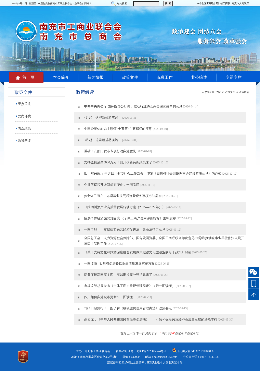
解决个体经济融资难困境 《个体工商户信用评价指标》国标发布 (130, 218)
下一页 (140, 333)
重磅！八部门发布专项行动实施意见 (110, 151)
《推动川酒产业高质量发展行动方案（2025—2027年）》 (124, 207)
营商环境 (24, 116)
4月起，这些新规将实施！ (102, 117)
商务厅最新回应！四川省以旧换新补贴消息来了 (118, 274)
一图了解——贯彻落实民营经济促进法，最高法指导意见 (124, 229)
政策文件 (130, 77)
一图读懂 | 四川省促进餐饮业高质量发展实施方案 (119, 263)
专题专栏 (233, 77)
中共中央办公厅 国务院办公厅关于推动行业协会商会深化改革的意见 (133, 106)
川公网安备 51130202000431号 (193, 351)
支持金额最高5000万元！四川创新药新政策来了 (118, 162)
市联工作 (164, 77)
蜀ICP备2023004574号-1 (151, 351)
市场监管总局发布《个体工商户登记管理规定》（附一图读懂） (129, 286)
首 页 (26, 77)
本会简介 (61, 77)
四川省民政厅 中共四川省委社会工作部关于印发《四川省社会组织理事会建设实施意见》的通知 (152, 173)
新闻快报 (95, 77)
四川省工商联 (223, 3)
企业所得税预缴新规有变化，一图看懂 (111, 184)
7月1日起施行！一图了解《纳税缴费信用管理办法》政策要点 (128, 308)
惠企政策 (24, 128)
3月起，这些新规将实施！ (102, 140)
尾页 (148, 333)
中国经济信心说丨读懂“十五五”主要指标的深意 (118, 128)
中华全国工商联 (205, 3)
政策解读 (24, 140)
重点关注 (24, 104)
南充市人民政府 (240, 3)
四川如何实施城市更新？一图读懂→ (110, 297)
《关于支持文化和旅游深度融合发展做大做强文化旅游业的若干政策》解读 (137, 252)
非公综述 (199, 77)
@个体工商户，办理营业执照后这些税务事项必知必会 (123, 196)
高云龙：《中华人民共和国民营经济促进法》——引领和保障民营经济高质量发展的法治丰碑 (150, 319)
